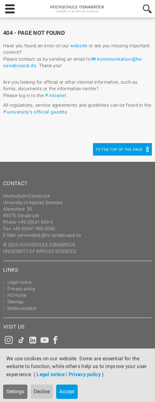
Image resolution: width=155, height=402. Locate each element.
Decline (42, 391)
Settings (15, 391)
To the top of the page (119, 149)
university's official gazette (37, 112)
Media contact (21, 308)
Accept (67, 391)
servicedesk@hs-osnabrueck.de (49, 235)
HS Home (16, 295)
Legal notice (50, 374)
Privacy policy (85, 374)
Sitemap (15, 302)
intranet (57, 95)
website (78, 45)
